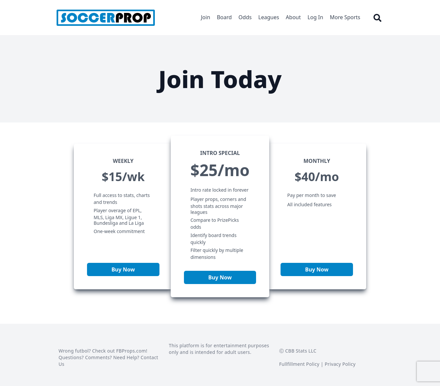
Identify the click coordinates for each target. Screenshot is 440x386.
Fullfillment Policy (299, 364)
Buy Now (123, 269)
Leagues (268, 17)
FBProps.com (131, 351)
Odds (245, 17)
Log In (315, 17)
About (293, 17)
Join (205, 17)
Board (224, 17)
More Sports (345, 17)
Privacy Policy (340, 364)
